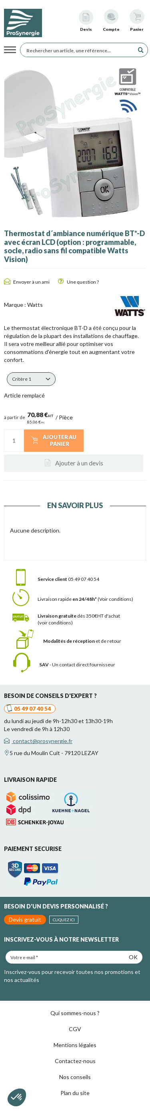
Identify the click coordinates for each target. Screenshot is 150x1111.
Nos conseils (75, 1076)
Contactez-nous (75, 1060)
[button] (31, 379)
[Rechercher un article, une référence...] (79, 50)
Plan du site (75, 1092)
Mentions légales (75, 1044)
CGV (75, 1029)
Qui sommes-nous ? (75, 1013)
